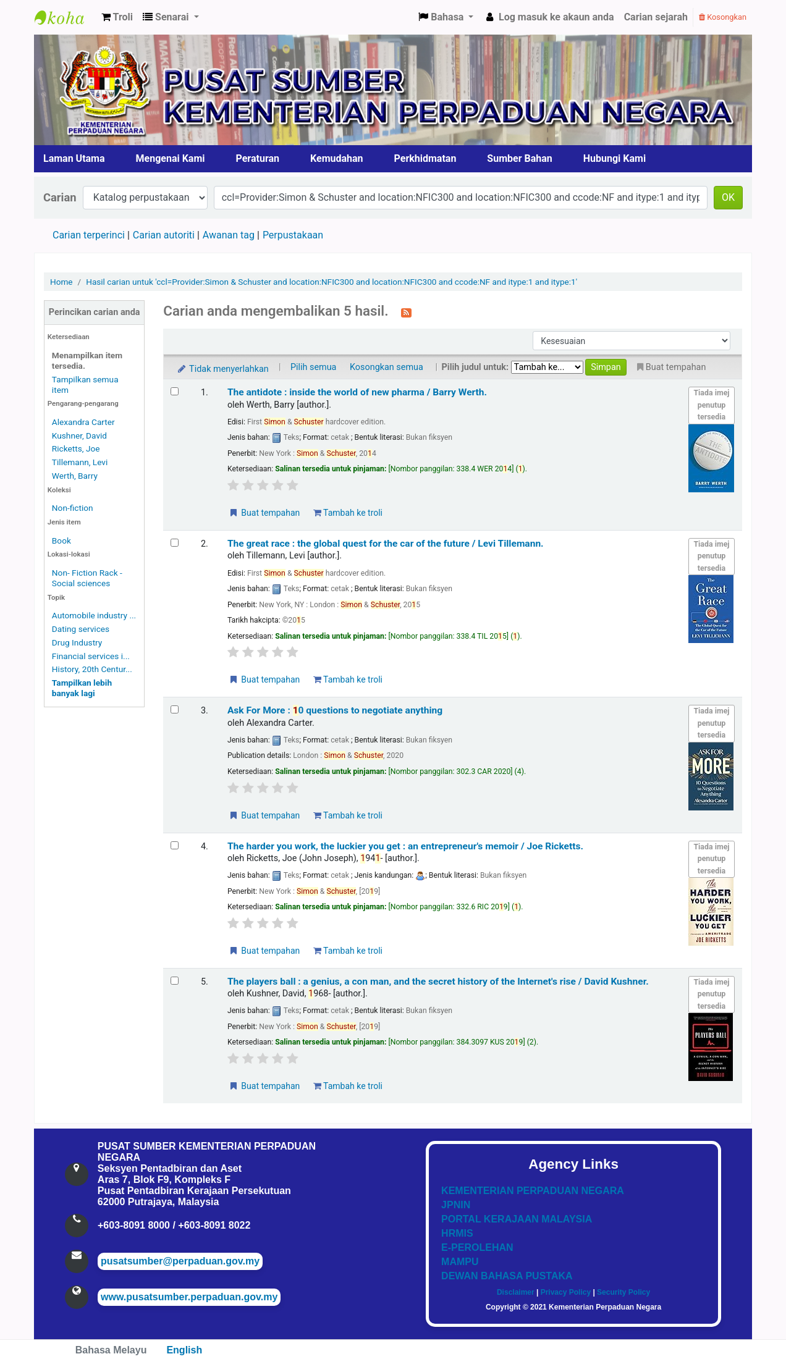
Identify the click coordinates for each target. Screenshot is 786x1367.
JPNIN (455, 1205)
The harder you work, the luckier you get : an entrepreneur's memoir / (405, 846)
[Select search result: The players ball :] (175, 981)
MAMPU (459, 1261)
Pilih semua (313, 367)
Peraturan (258, 158)
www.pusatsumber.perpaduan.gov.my (189, 1297)
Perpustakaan (293, 235)
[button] (117, 17)
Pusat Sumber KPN (65, 17)
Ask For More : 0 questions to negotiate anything (334, 710)
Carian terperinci (89, 235)
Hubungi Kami (614, 158)
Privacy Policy (566, 1292)
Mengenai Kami (170, 158)
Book (61, 540)
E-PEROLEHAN (477, 1247)
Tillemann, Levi (80, 462)
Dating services (80, 629)
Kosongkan (722, 17)
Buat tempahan (264, 513)
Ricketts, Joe (76, 448)
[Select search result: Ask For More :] (175, 709)
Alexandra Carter (83, 422)
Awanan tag (229, 235)
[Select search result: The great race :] (175, 543)
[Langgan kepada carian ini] (406, 312)
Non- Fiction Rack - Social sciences (87, 578)
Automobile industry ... (94, 615)
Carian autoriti (164, 235)
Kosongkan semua (386, 367)
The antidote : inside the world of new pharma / (357, 392)
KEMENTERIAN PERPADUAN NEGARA (532, 1190)
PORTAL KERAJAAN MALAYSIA (516, 1219)
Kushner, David (79, 435)
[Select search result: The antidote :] (175, 391)
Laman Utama (74, 158)
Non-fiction (72, 508)
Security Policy (623, 1292)
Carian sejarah (656, 17)
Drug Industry (77, 642)
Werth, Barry (75, 476)
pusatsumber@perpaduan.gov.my (180, 1261)
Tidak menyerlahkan (221, 369)
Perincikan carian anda (94, 312)
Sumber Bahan (519, 158)
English (184, 1350)
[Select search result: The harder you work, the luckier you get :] (175, 845)
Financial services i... (91, 656)
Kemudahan (336, 158)
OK (728, 197)
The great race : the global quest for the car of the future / (385, 543)
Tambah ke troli (347, 513)
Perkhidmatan (425, 158)
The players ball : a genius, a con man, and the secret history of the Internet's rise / (438, 981)
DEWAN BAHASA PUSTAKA (506, 1276)
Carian (60, 197)
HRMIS (457, 1233)
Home (61, 282)
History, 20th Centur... (92, 669)
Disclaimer (516, 1292)
